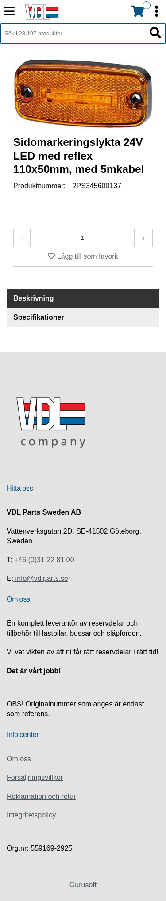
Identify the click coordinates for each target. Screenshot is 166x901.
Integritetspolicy (31, 815)
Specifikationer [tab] (38, 317)
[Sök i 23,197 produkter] (73, 33)
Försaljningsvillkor (35, 777)
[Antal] (82, 238)
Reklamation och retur (41, 796)
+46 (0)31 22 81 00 (43, 560)
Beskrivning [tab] (33, 298)
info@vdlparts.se (40, 578)
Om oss (19, 759)
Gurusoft (83, 885)
